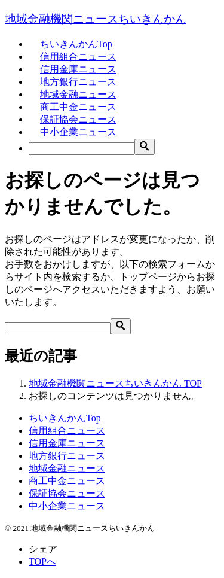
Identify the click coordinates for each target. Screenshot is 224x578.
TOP (115, 383)
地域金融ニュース (78, 94)
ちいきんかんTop (76, 44)
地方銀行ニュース (78, 82)
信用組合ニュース (78, 56)
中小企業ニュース (78, 132)
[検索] (81, 148)
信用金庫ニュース (78, 69)
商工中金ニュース (78, 107)
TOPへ (42, 561)
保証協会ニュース (78, 119)
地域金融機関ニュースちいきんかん (95, 19)
